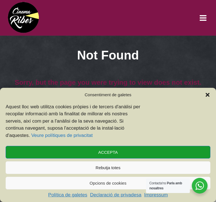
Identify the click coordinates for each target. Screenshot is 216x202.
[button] (207, 95)
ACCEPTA (108, 152)
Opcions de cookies (108, 183)
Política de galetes (67, 195)
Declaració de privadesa (115, 195)
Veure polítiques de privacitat (62, 135)
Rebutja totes (108, 167)
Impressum (156, 195)
